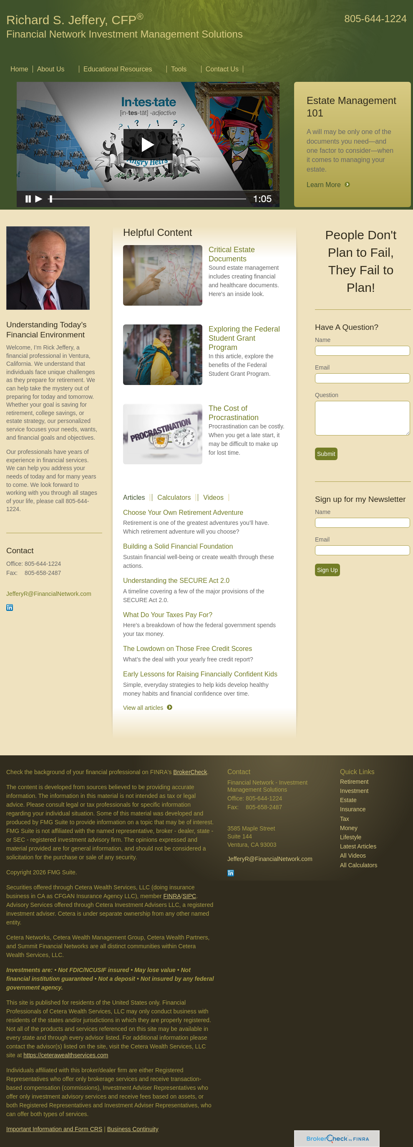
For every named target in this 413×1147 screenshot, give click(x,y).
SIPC (189, 896)
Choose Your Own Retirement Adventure (183, 512)
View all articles (143, 707)
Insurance (352, 809)
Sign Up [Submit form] (327, 570)
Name (322, 340)
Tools (178, 69)
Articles (134, 497)
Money (349, 828)
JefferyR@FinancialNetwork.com (48, 593)
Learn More (324, 184)
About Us (51, 69)
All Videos (353, 855)
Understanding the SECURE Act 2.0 (176, 580)
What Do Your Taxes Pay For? (167, 614)
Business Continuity (133, 1129)
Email (322, 367)
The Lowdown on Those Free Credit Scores (187, 648)
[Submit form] (326, 454)
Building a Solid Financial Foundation (178, 546)
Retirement (354, 781)
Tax (344, 818)
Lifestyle (350, 837)
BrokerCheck (190, 772)
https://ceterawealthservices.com (65, 1055)
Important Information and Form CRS (54, 1129)
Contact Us (222, 69)
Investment (354, 790)
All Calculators (358, 865)
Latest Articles (358, 846)
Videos (213, 497)
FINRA (172, 896)
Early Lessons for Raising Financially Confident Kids (200, 674)
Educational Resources (117, 69)
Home (19, 69)
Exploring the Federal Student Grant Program (244, 338)
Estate (348, 800)
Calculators (174, 497)
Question (326, 395)
